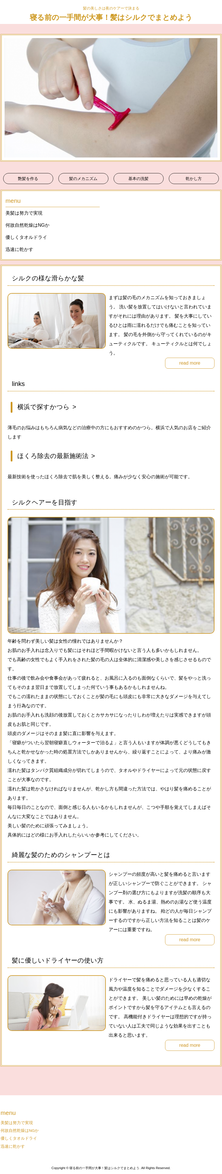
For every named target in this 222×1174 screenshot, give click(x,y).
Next (214, 97)
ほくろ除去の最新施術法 (52, 456)
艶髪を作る (28, 178)
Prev (8, 97)
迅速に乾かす (19, 249)
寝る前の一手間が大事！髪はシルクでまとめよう (111, 17)
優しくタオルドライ (26, 237)
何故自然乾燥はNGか (27, 225)
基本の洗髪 (138, 178)
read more (189, 363)
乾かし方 (194, 178)
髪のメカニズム (83, 178)
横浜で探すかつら (43, 406)
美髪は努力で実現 (23, 213)
